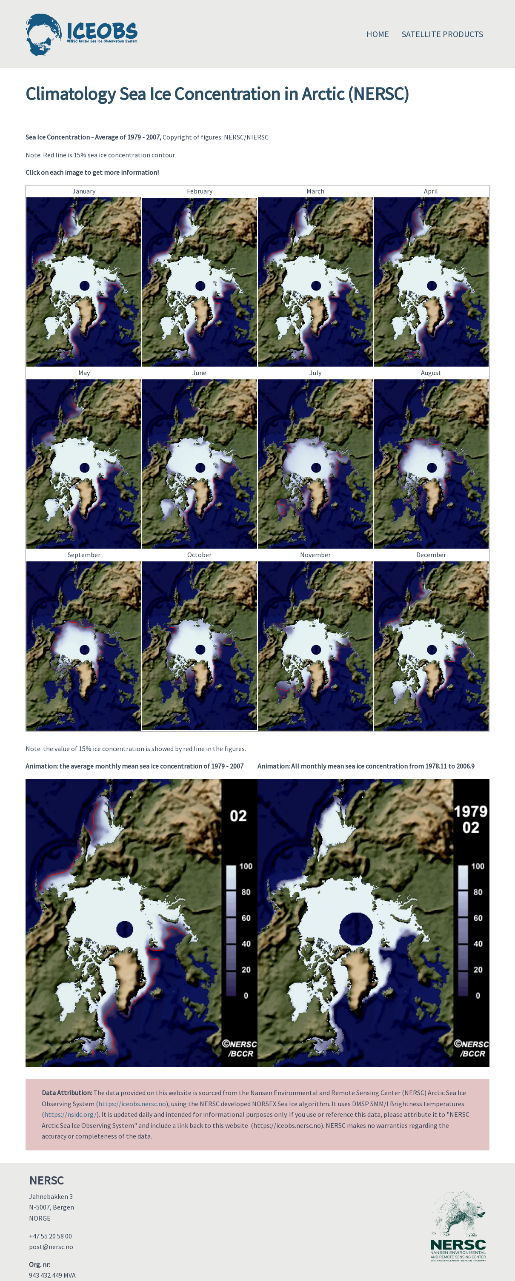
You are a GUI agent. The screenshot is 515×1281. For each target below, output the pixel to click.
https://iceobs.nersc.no (132, 1103)
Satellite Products (442, 33)
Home (377, 33)
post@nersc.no (51, 1246)
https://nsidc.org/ (70, 1114)
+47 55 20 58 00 (50, 1236)
